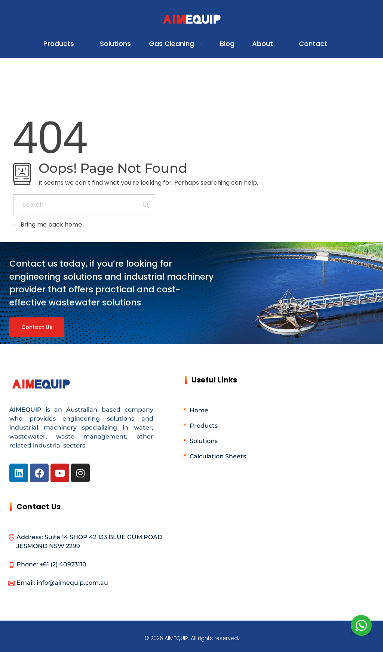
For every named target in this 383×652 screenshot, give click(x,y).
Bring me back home (47, 224)
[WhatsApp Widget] (361, 625)
